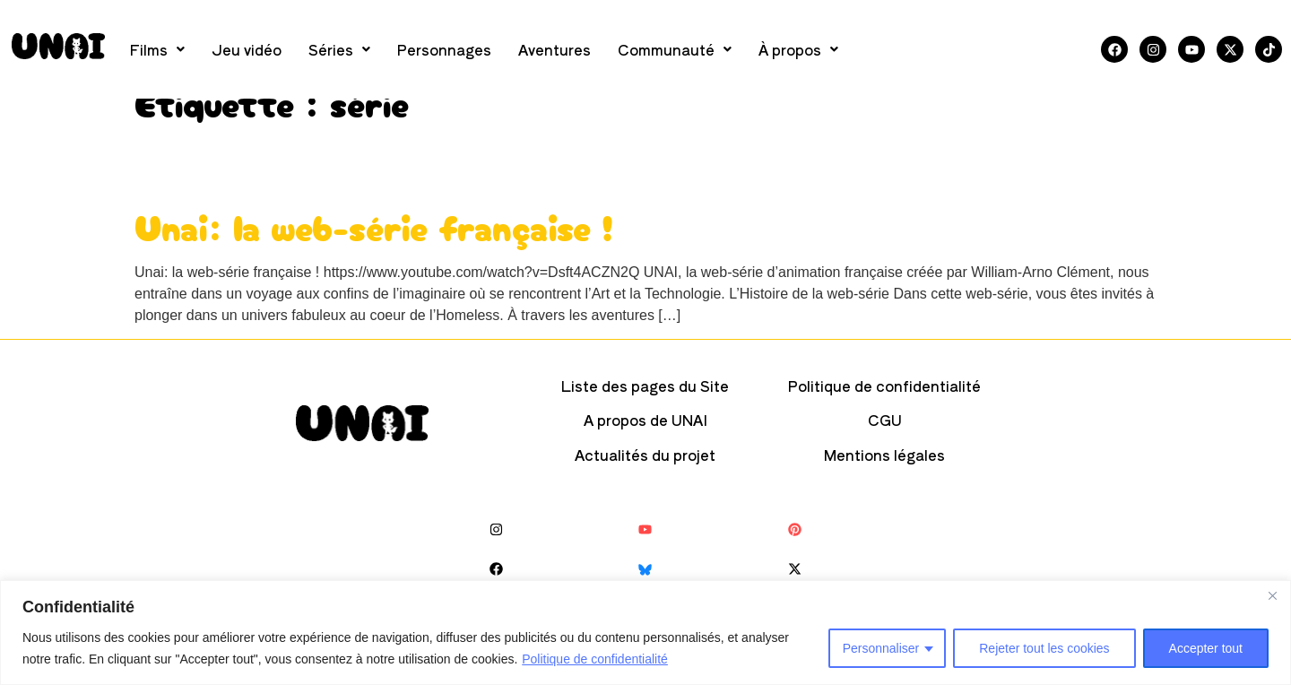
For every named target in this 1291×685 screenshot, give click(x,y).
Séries (339, 49)
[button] (157, 49)
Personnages (444, 49)
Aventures (554, 49)
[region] (645, 632)
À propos (798, 49)
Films (157, 49)
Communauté (675, 49)
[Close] (1272, 595)
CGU (885, 419)
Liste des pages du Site (645, 385)
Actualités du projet (645, 454)
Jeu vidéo (247, 49)
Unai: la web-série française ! (373, 226)
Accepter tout (1206, 648)
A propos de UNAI (645, 419)
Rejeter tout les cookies (1044, 648)
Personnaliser (880, 648)
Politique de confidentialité (595, 659)
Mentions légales (884, 454)
